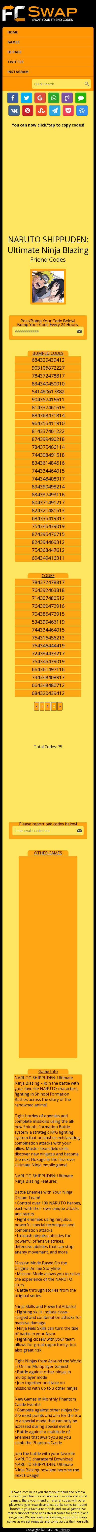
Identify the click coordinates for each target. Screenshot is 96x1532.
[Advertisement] (48, 183)
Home (12, 32)
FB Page (14, 52)
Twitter (15, 61)
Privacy (64, 1530)
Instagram (18, 71)
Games (13, 42)
